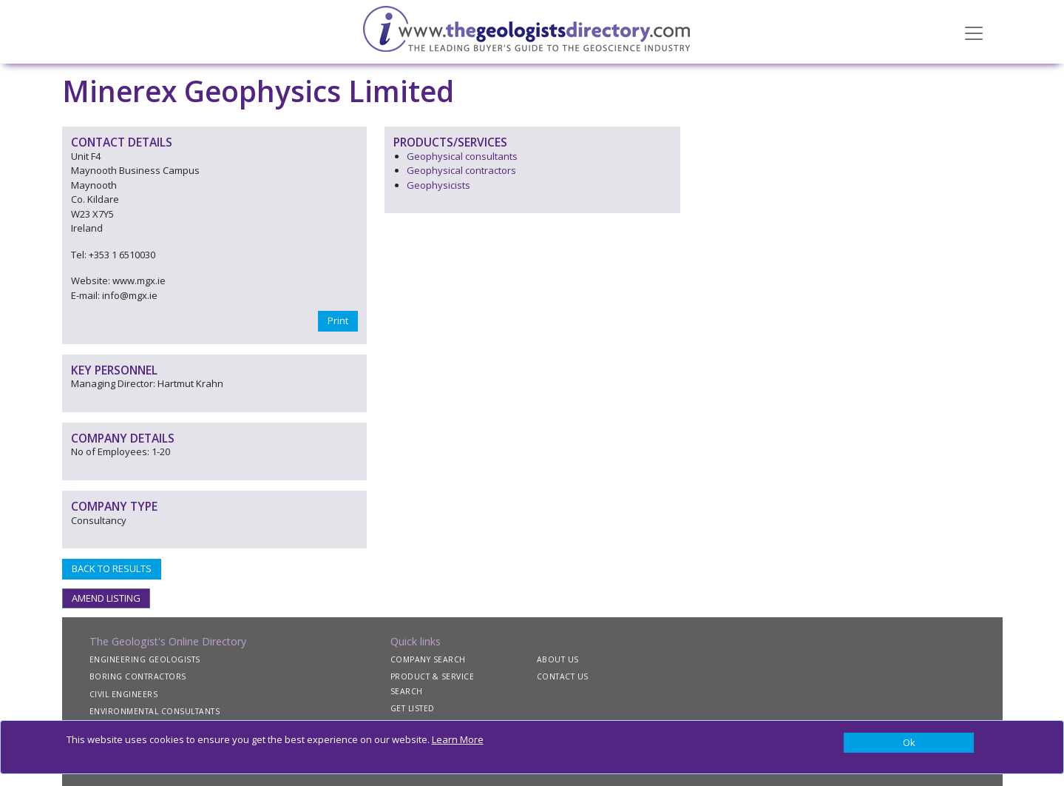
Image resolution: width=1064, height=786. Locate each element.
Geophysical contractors (461, 170)
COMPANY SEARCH (428, 659)
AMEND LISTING (106, 598)
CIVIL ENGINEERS (123, 694)
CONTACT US (563, 676)
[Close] (909, 743)
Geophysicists (438, 185)
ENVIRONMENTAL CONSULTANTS (154, 711)
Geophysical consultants (462, 156)
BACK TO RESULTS (112, 568)
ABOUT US (558, 659)
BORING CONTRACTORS (137, 676)
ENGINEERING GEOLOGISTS (144, 659)
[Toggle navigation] (974, 31)
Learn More (458, 739)
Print (338, 320)
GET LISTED (412, 708)
